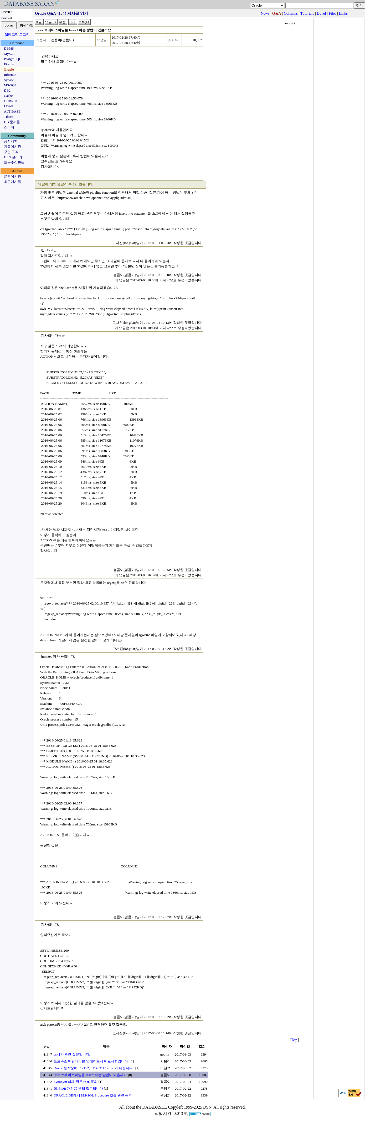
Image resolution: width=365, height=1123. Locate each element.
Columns (291, 13)
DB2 (7, 90)
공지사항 (11, 141)
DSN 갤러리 (13, 157)
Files (332, 13)
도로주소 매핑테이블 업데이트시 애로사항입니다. (91, 1061)
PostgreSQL (12, 59)
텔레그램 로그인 (17, 34)
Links (343, 13)
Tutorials (307, 13)
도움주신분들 (14, 162)
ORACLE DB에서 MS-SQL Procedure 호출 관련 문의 (93, 1095)
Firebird (9, 64)
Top (294, 1040)
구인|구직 (11, 152)
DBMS (9, 48)
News (265, 13)
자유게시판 (12, 147)
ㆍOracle (7, 69)
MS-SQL (10, 85)
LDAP (8, 106)
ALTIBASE (12, 111)
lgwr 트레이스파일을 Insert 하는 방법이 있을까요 (90, 1075)
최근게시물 (12, 182)
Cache (8, 96)
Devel (321, 13)
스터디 (9, 127)
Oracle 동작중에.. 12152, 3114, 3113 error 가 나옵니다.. (94, 1068)
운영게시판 (12, 176)
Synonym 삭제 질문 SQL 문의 (75, 1082)
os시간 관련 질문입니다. (72, 1054)
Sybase (9, 80)
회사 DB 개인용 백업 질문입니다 (78, 1088)
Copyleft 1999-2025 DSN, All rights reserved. (207, 1107)
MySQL (10, 54)
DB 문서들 (12, 122)
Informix (10, 75)
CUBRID (10, 101)
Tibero (8, 117)
